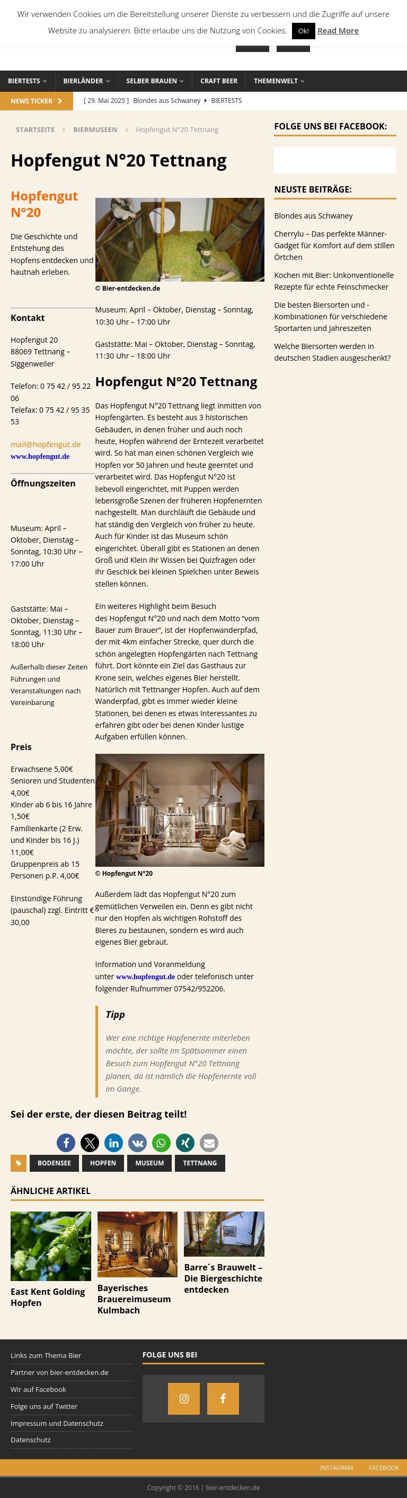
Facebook (384, 1467)
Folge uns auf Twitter (44, 1406)
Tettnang (200, 1163)
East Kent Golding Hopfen (48, 1297)
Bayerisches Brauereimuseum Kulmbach (134, 1299)
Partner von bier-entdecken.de (60, 1372)
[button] (66, 1143)
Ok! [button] (303, 31)
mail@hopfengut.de (46, 444)
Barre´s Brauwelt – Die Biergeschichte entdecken (223, 1278)
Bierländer (83, 80)
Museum (149, 1163)
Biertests (24, 80)
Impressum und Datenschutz (57, 1423)
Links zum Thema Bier (46, 1355)
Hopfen (103, 1163)
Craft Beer (218, 80)
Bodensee (54, 1163)
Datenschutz (31, 1439)
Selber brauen (152, 80)
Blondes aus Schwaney (313, 216)
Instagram (336, 1467)
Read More (338, 30)
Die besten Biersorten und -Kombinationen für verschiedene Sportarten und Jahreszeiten (330, 317)
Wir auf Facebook (38, 1389)
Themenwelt (276, 80)
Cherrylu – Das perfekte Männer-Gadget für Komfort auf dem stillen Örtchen (334, 246)
